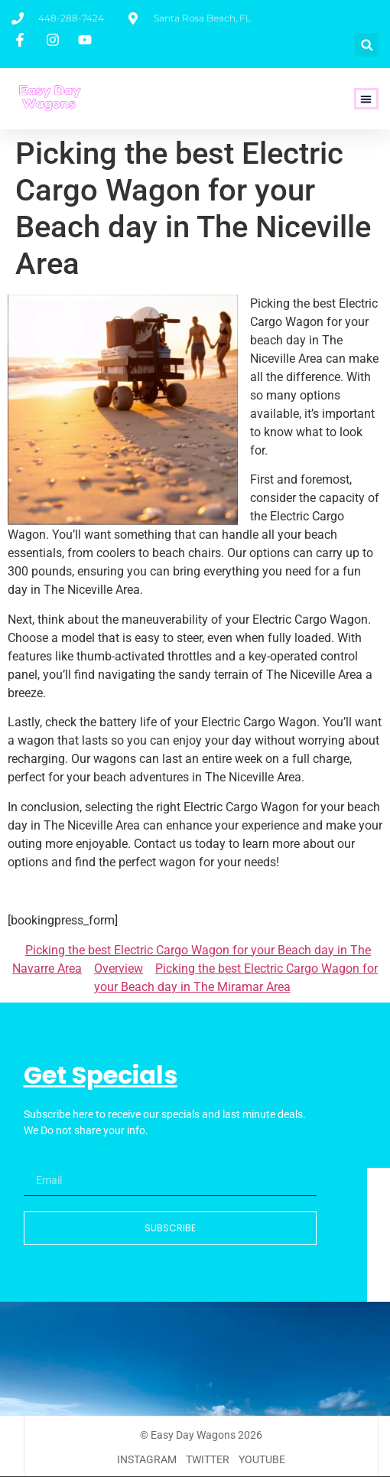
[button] (367, 45)
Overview (118, 968)
